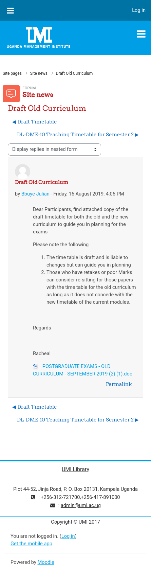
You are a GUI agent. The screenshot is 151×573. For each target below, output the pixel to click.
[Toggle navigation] (141, 34)
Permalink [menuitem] (119, 384)
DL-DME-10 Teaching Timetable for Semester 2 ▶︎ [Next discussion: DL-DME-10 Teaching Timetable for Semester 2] (78, 134)
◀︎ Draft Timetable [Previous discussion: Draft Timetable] (34, 121)
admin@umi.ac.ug (81, 505)
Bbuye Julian (35, 194)
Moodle (46, 562)
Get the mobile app (31, 544)
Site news (39, 73)
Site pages (12, 73)
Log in (139, 10)
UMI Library (75, 469)
